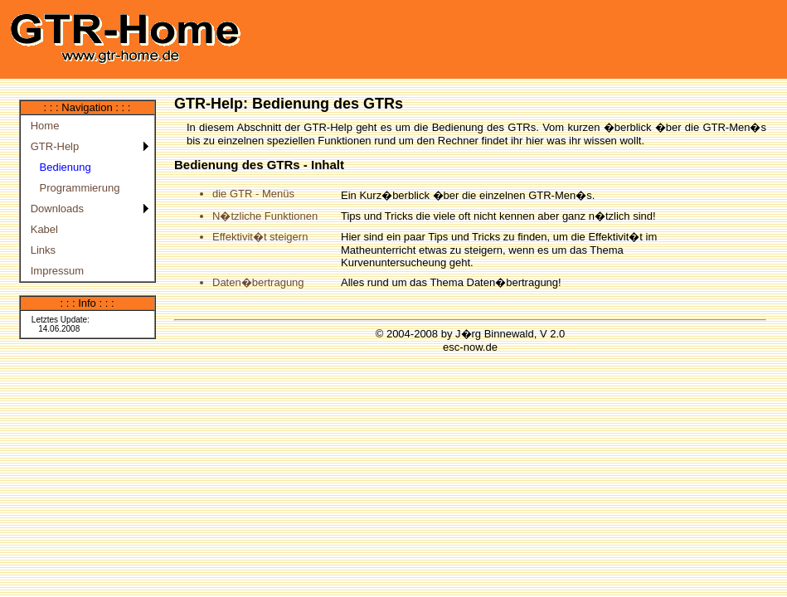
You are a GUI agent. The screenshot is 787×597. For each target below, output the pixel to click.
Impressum (55, 271)
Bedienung (58, 167)
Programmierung (72, 188)
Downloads (55, 208)
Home (42, 125)
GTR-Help (52, 146)
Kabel (41, 229)
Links (40, 250)
